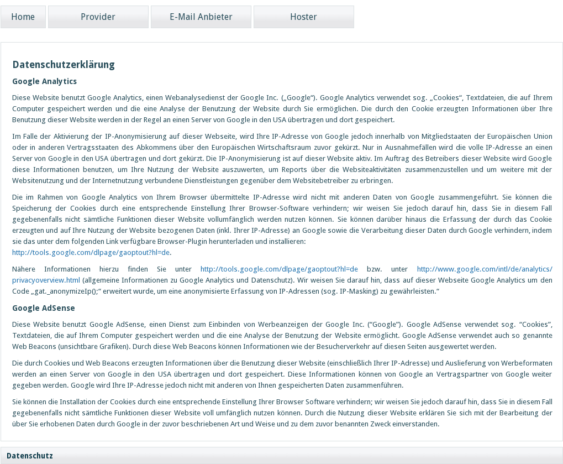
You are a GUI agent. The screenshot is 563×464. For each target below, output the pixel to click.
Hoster (303, 17)
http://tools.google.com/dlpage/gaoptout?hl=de (91, 252)
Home (23, 17)
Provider (98, 17)
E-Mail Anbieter (201, 17)
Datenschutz (30, 456)
